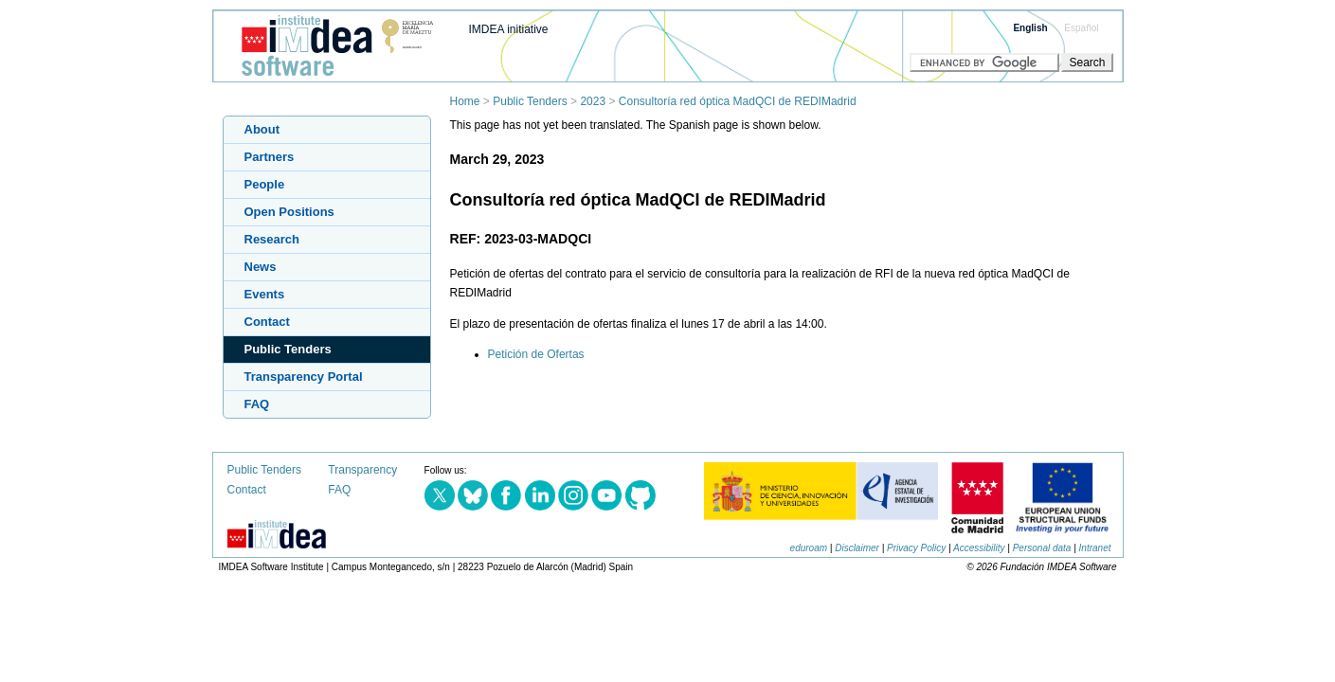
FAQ (257, 404)
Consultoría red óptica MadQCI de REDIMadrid (738, 101)
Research (272, 239)
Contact (267, 321)
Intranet (1095, 548)
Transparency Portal (303, 376)
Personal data (1042, 548)
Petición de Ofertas (536, 354)
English (1030, 28)
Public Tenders (530, 101)
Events (264, 294)
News (260, 267)
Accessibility (978, 548)
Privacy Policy (916, 548)
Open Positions (289, 212)
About (262, 129)
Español (1081, 28)
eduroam (808, 548)
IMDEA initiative (509, 29)
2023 (592, 101)
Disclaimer (857, 548)
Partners (269, 157)
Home (465, 101)
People (264, 184)
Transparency (362, 469)
